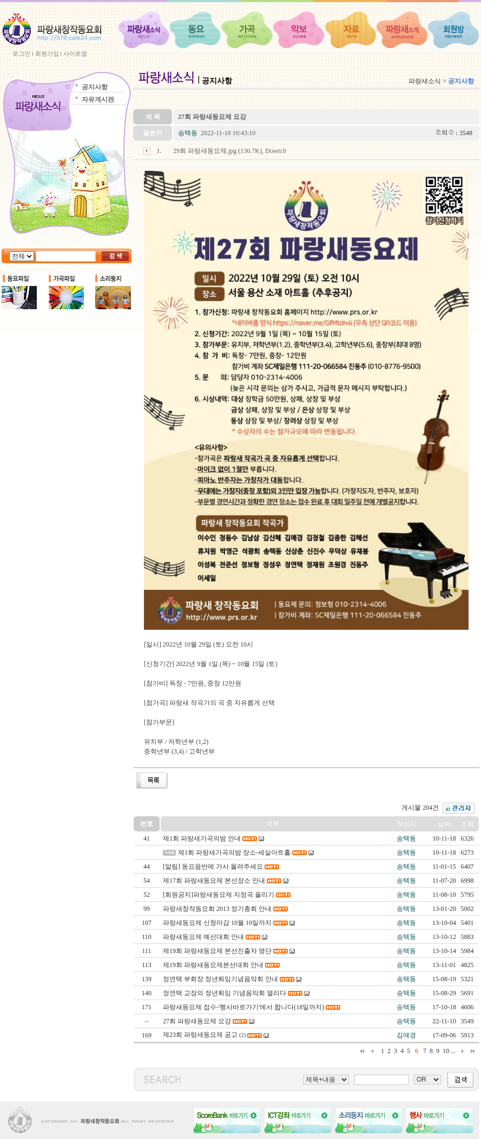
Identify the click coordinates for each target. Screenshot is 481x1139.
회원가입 (47, 53)
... (453, 1051)
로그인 (21, 53)
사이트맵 (75, 53)
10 (446, 1051)
